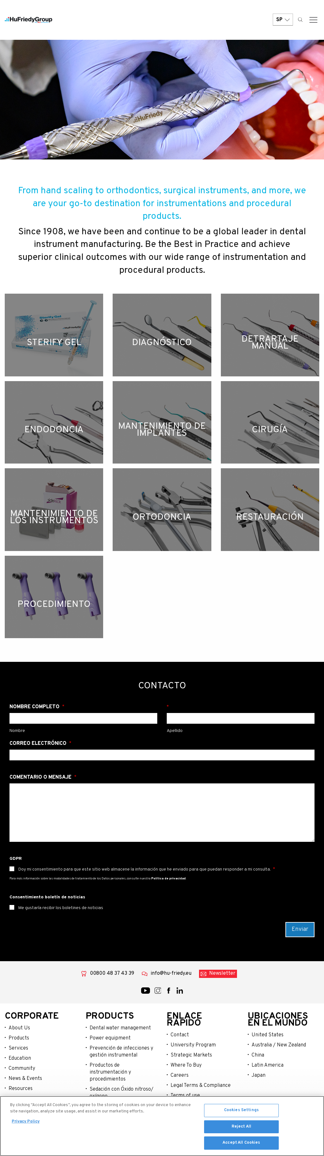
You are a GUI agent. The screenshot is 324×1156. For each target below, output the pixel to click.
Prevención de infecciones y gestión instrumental (121, 1051)
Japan (258, 1075)
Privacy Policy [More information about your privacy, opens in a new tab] (26, 1123)
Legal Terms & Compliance (201, 1085)
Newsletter (222, 973)
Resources (21, 1089)
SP (283, 20)
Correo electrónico (38, 743)
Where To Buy (186, 1065)
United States (268, 1035)
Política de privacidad (168, 879)
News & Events (25, 1078)
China (258, 1055)
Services (18, 1048)
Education (20, 1058)
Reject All (241, 1128)
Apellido (241, 707)
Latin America (268, 1065)
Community (22, 1068)
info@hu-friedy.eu (171, 973)
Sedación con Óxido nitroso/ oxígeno (121, 1092)
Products (19, 1038)
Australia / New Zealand (279, 1045)
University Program (193, 1045)
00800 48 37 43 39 (112, 973)
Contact (180, 1035)
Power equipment (110, 1038)
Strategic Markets (191, 1055)
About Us (19, 1028)
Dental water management (120, 1028)
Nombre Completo (35, 707)
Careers (180, 1075)
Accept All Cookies (241, 1144)
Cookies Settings (241, 1111)
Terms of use (185, 1096)
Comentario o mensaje (41, 777)
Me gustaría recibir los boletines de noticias (60, 908)
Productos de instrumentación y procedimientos (110, 1072)
